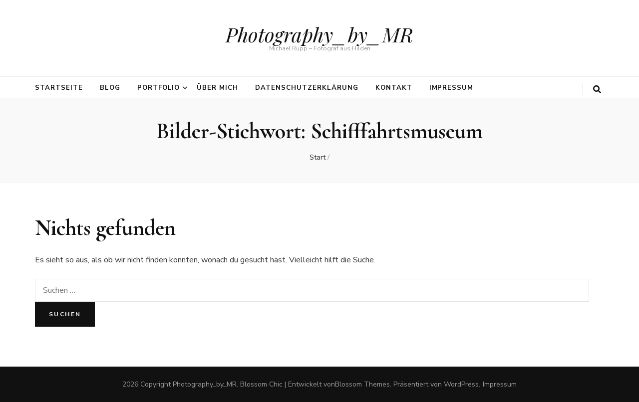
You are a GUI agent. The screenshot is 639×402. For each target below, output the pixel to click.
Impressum (451, 87)
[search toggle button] (597, 89)
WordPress (461, 384)
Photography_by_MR (319, 34)
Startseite (59, 87)
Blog (110, 87)
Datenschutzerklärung (306, 87)
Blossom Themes (362, 384)
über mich (217, 87)
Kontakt (393, 87)
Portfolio (158, 87)
